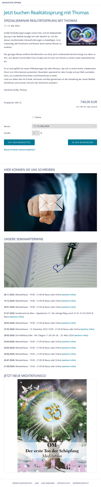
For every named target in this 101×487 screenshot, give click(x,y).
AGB (37, 483)
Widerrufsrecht (81, 483)
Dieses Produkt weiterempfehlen (19, 149)
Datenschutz (63, 483)
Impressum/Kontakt (22, 483)
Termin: (7, 126)
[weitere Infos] (69, 294)
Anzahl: (7, 133)
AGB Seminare (48, 483)
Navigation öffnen (11, 2)
